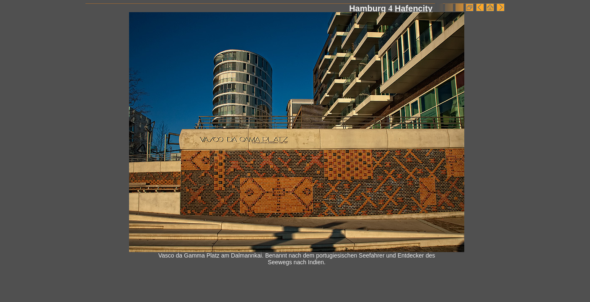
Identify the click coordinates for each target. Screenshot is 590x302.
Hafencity (413, 8)
